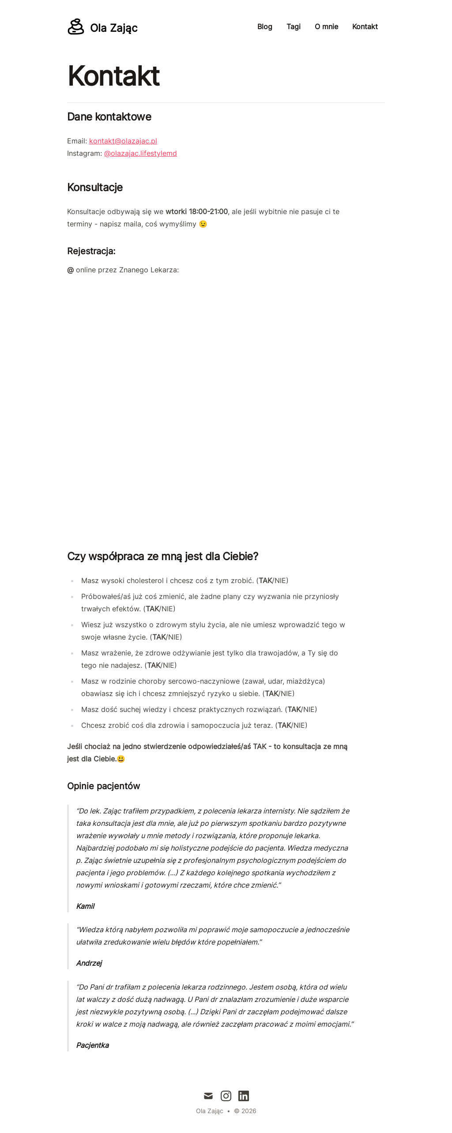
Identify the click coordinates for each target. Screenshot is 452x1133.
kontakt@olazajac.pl (123, 140)
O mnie (326, 26)
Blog (264, 26)
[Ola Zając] (102, 26)
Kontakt (365, 26)
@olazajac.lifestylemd (140, 153)
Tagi (293, 26)
